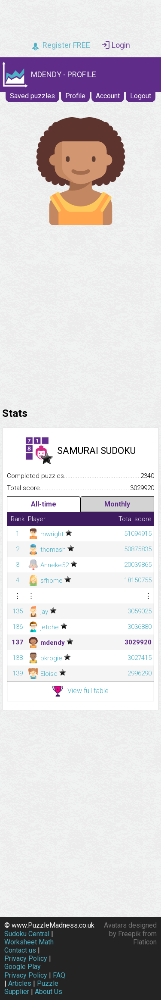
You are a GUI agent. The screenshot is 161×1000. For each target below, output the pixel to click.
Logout (140, 96)
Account (108, 96)
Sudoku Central (26, 934)
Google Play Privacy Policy (25, 970)
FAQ (59, 975)
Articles (19, 983)
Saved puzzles (32, 96)
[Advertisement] (80, 314)
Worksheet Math (29, 942)
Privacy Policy (25, 958)
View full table (80, 691)
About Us (48, 991)
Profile (75, 96)
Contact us (20, 950)
